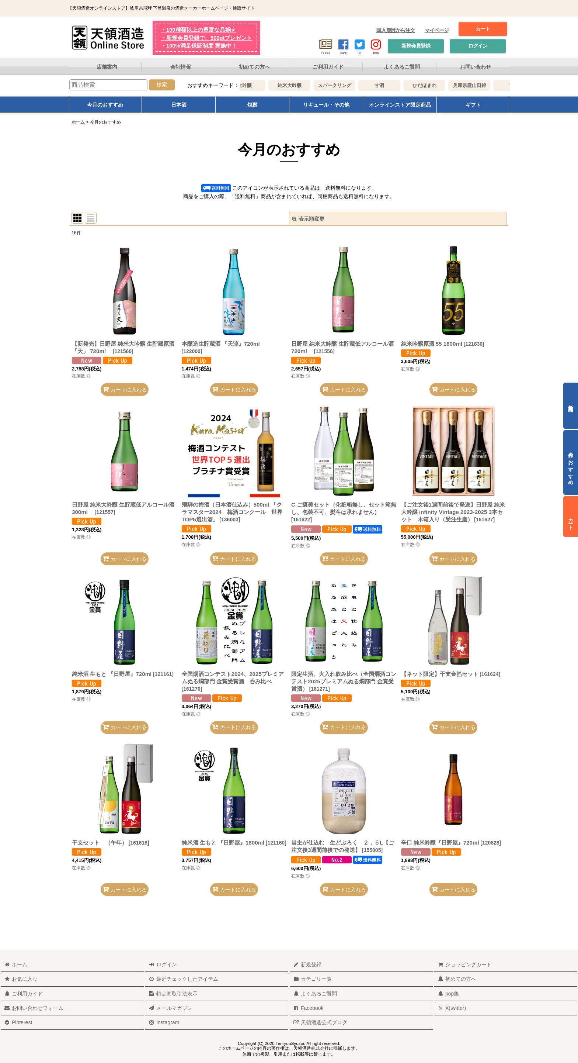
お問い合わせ (475, 67)
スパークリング (344, 85)
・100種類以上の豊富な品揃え (198, 30)
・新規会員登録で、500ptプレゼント (206, 38)
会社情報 (180, 67)
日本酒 (179, 105)
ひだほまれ (434, 85)
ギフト (473, 105)
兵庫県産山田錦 (478, 85)
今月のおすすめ (105, 105)
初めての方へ (254, 67)
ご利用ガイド (328, 67)
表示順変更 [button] (308, 219)
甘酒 (388, 85)
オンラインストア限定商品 (400, 105)
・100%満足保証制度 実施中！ (199, 46)
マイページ (437, 30)
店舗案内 (107, 67)
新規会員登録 (415, 46)
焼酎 (252, 105)
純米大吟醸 (299, 85)
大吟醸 (254, 85)
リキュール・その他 (326, 105)
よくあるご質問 (402, 67)
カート (483, 29)
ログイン (477, 46)
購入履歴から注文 (395, 30)
